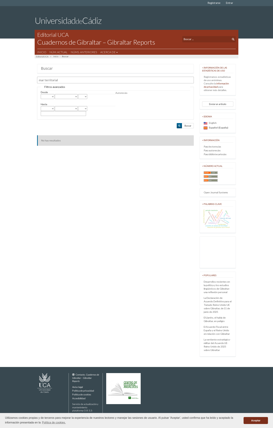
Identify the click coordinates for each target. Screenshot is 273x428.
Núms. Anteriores (84, 52)
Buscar (188, 125)
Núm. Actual (58, 52)
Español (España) (216, 127)
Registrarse (214, 2)
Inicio (41, 52)
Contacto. (85, 377)
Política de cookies (81, 394)
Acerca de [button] (109, 52)
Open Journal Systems (216, 192)
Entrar (229, 2)
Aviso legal (77, 387)
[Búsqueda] (206, 39)
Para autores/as (212, 150)
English (210, 122)
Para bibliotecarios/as (215, 154)
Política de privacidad (83, 390)
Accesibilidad (78, 398)
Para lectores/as (212, 146)
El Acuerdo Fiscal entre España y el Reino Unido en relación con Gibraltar (217, 330)
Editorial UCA (42, 56)
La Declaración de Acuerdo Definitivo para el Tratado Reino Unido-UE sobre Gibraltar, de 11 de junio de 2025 (218, 304)
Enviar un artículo (217, 104)
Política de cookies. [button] (54, 422)
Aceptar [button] (255, 420)
